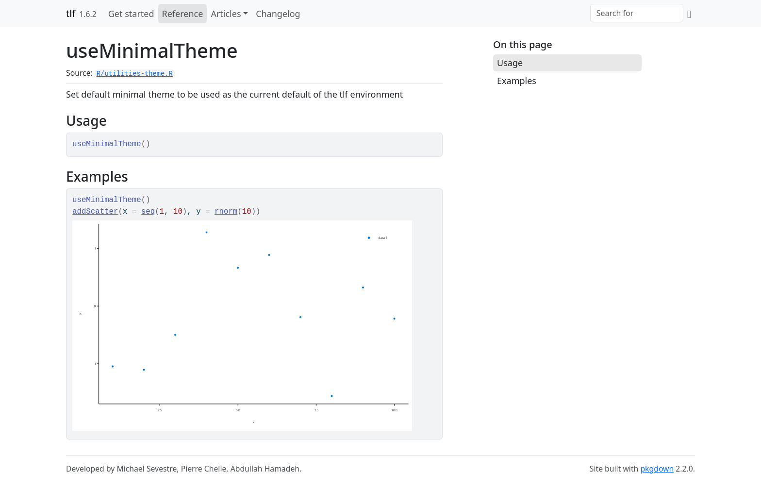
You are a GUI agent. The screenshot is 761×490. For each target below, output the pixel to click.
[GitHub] (689, 13)
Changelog (278, 13)
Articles (226, 13)
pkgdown (657, 468)
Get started (131, 13)
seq (148, 211)
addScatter (95, 211)
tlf (70, 13)
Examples (516, 80)
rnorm (226, 211)
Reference (182, 13)
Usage (510, 62)
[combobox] (636, 13)
